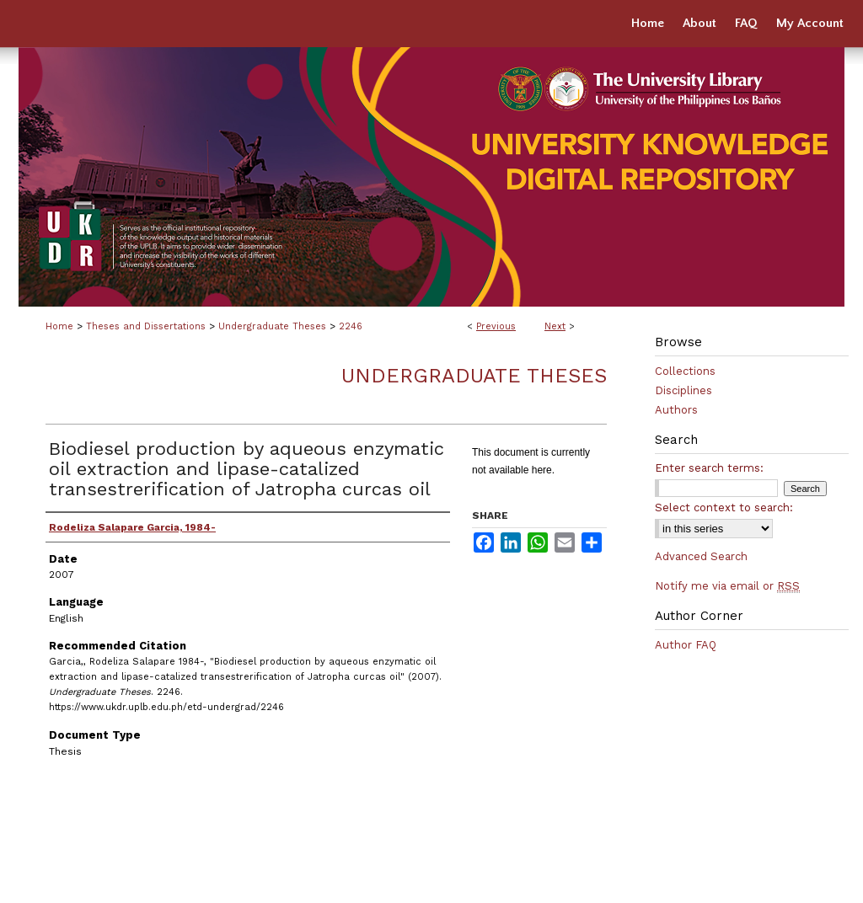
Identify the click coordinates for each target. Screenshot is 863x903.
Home (59, 326)
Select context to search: (724, 507)
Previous (496, 326)
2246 (350, 326)
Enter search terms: (709, 468)
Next (555, 326)
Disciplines (683, 390)
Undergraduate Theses (272, 326)
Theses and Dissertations (146, 326)
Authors (676, 409)
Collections (685, 371)
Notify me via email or (727, 586)
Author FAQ (685, 645)
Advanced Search (701, 556)
